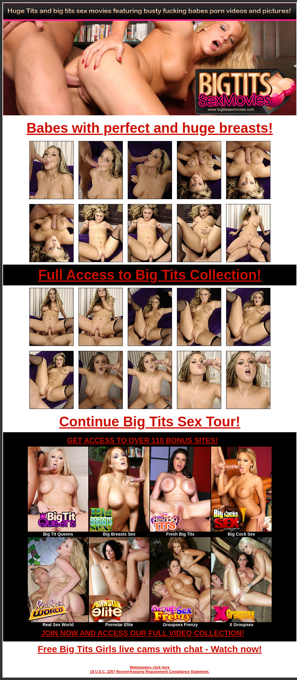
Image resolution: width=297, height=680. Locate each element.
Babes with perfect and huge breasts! (150, 128)
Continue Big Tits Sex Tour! (149, 421)
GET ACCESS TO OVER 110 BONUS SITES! (142, 440)
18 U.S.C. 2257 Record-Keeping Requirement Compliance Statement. (150, 672)
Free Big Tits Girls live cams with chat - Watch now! (150, 649)
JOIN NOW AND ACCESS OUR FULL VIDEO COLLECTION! (142, 633)
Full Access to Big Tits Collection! (150, 275)
